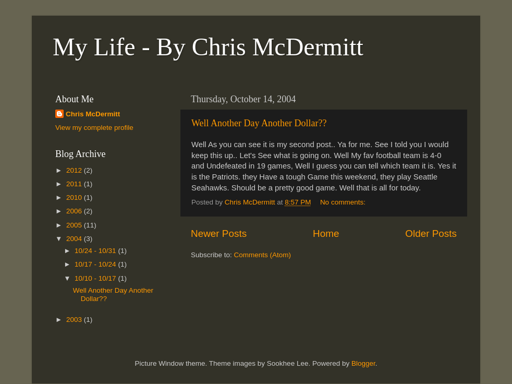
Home (326, 233)
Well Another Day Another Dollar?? (258, 123)
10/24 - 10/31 (96, 251)
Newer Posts (219, 233)
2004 (75, 239)
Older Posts (431, 233)
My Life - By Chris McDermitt (208, 47)
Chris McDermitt (93, 114)
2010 (75, 197)
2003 (75, 319)
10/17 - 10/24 (96, 264)
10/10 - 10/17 (96, 278)
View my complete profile (94, 127)
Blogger (363, 363)
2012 (75, 170)
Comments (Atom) (262, 255)
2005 (75, 225)
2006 (75, 211)
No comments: (344, 202)
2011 (75, 184)
